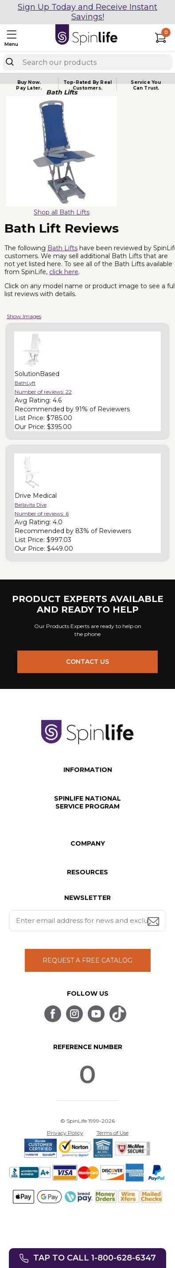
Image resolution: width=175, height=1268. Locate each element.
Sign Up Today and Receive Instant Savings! (87, 12)
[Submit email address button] (154, 922)
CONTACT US (87, 662)
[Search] (10, 62)
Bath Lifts (62, 248)
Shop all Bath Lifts (61, 212)
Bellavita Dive (31, 505)
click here (63, 272)
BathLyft (25, 383)
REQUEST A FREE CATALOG (87, 960)
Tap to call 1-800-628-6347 (94, 1258)
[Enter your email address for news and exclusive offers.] (88, 920)
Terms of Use (112, 1132)
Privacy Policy (65, 1132)
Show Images (24, 316)
